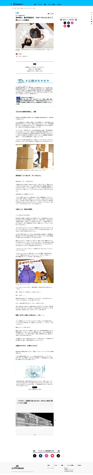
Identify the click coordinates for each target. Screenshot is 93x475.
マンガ (40, 4)
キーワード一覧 (51, 469)
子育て (20, 56)
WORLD (59, 4)
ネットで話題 (51, 4)
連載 (45, 4)
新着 (35, 4)
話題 (15, 8)
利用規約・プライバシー (69, 470)
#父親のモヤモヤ (21, 15)
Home (12, 8)
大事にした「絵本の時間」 (35, 69)
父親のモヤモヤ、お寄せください (35, 71)
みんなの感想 (51, 13)
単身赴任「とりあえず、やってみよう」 (35, 67)
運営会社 (66, 469)
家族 (16, 56)
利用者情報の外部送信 (68, 472)
